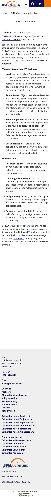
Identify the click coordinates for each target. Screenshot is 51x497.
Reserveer (19, 238)
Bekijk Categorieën (25, 21)
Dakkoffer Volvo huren (13, 449)
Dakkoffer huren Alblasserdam (18, 431)
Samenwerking (9, 401)
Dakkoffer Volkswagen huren (17, 440)
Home (5, 13)
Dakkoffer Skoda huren (14, 446)
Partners (6, 391)
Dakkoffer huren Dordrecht (16, 416)
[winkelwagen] (40, 3)
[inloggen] (32, 3)
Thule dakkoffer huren (13, 437)
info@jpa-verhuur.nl (12, 383)
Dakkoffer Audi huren (13, 443)
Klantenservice (9, 404)
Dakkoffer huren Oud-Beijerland (18, 425)
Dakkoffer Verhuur (11, 39)
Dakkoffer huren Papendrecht (17, 422)
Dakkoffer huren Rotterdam (16, 428)
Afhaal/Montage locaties (14, 395)
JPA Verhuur (30, 69)
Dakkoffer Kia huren (12, 452)
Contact (6, 407)
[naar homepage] (10, 3)
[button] (47, 3)
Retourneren (8, 410)
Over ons (6, 388)
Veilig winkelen (10, 398)
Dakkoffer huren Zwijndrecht (17, 419)
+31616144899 (9, 375)
